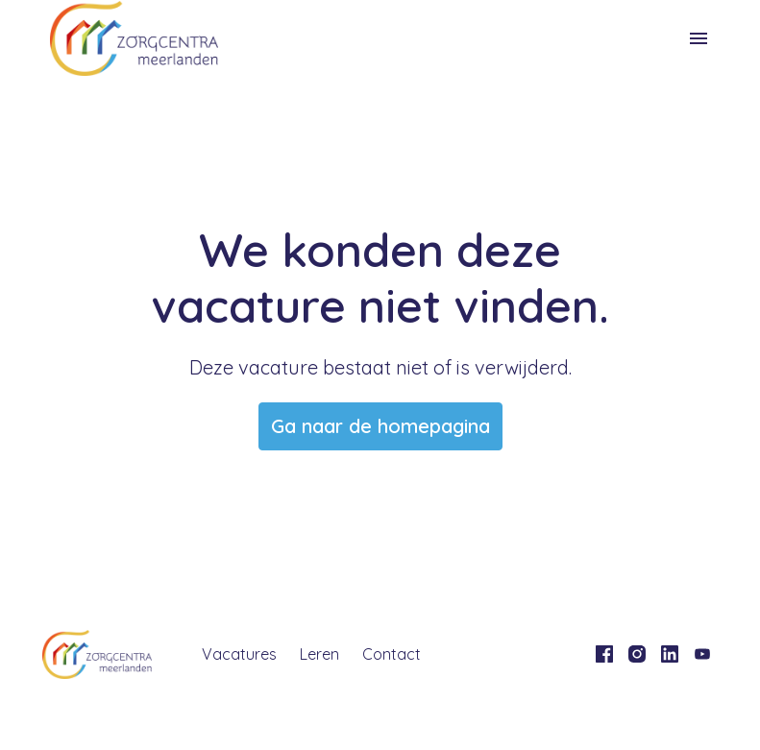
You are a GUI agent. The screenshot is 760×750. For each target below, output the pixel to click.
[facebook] (604, 654)
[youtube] (702, 654)
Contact (391, 654)
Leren (319, 654)
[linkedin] (669, 654)
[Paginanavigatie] (698, 38)
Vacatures (239, 654)
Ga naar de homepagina (380, 426)
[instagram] (637, 654)
